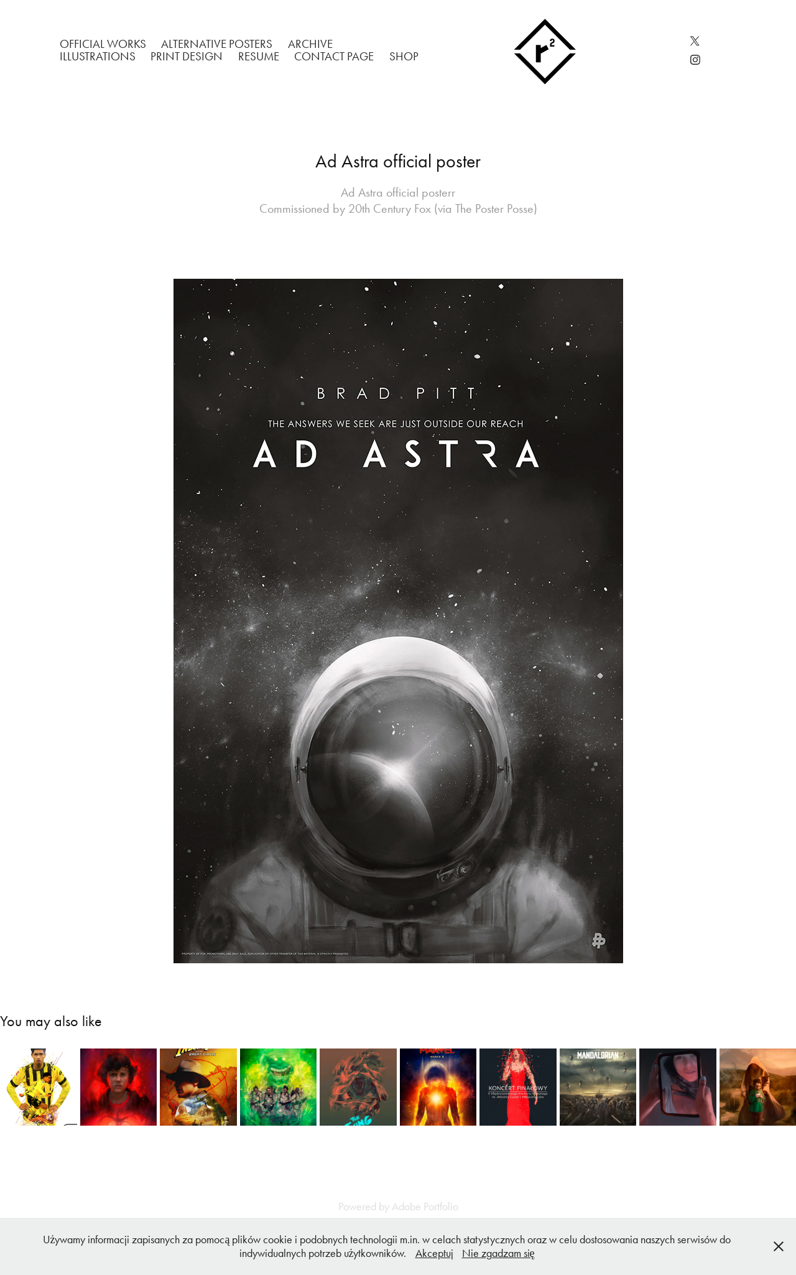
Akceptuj (434, 1253)
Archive (310, 44)
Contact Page (334, 56)
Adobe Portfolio (425, 1206)
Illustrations (98, 56)
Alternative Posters (216, 44)
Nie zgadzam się (498, 1253)
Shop (404, 56)
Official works (103, 44)
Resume (258, 56)
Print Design (186, 56)
